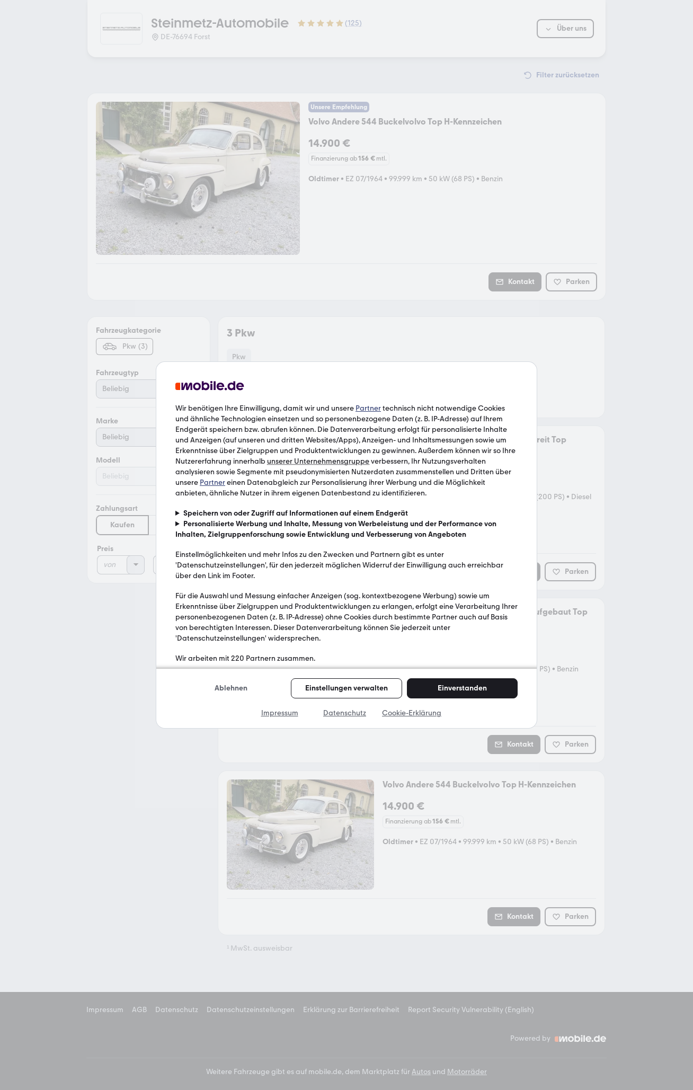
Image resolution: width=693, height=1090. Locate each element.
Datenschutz (344, 712)
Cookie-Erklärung (411, 712)
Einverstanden (462, 688)
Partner (368, 408)
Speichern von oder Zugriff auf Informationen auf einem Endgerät (295, 513)
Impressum (279, 712)
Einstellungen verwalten (346, 688)
